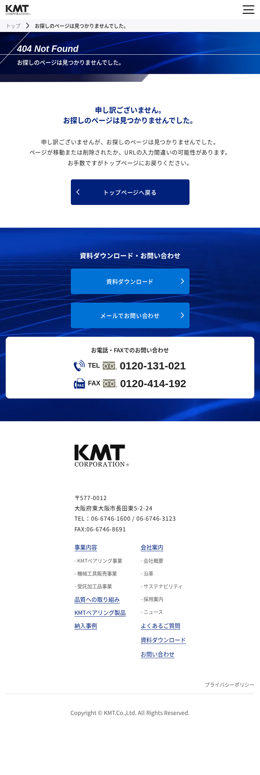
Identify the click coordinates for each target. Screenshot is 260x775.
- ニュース (152, 611)
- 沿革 (147, 573)
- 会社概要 (152, 560)
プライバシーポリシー (229, 684)
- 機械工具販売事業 (95, 573)
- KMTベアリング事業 (98, 560)
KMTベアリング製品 (100, 612)
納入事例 (85, 625)
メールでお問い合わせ (130, 315)
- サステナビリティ (162, 586)
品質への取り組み (97, 599)
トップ (13, 25)
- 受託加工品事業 (93, 586)
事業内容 (85, 547)
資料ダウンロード (130, 281)
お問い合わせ (158, 654)
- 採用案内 (152, 598)
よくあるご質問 (160, 625)
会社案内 (152, 547)
